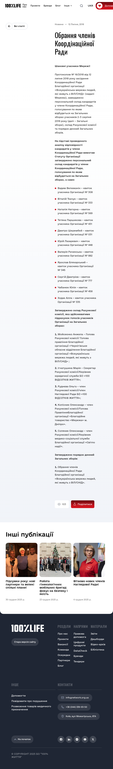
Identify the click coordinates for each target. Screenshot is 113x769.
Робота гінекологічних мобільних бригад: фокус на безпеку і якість (54, 588)
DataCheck (80, 650)
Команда (63, 649)
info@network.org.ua (75, 697)
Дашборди (97, 639)
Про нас (24, 5)
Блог (58, 5)
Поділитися (85, 504)
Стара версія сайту (25, 642)
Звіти (94, 633)
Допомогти (18, 695)
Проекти (35, 5)
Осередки (64, 655)
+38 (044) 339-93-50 (74, 707)
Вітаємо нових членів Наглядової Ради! (89, 583)
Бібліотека (97, 649)
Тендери (79, 661)
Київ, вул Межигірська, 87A (78, 716)
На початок (22, 739)
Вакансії (63, 644)
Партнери (64, 660)
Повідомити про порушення (29, 701)
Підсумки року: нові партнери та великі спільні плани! (20, 584)
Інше (66, 5)
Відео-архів (98, 644)
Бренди (48, 5)
